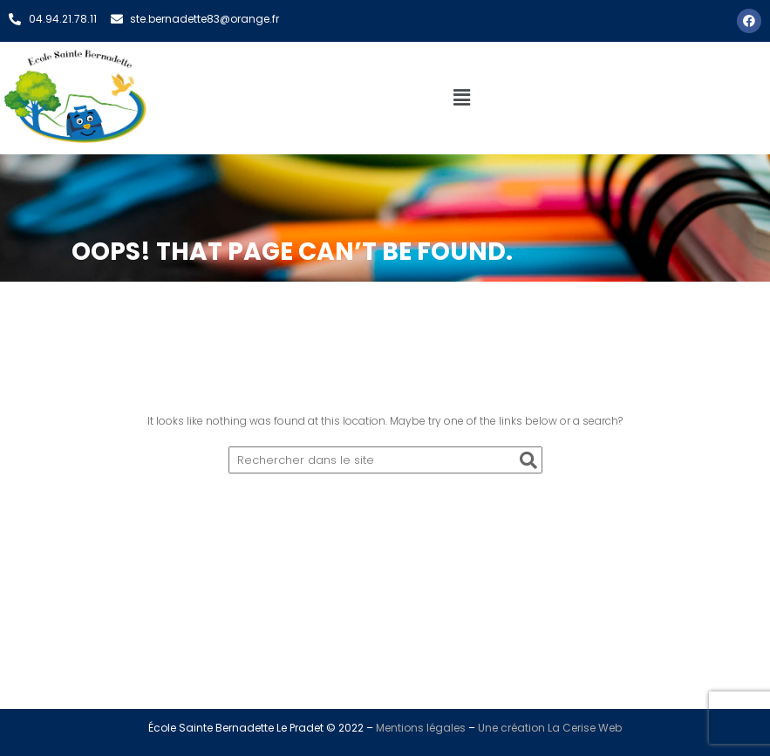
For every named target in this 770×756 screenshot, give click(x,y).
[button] (462, 97)
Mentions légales (421, 727)
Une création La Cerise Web (550, 727)
